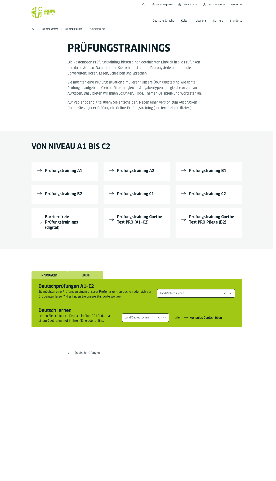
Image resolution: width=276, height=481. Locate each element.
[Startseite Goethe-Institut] (43, 12)
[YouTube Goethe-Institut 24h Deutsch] (142, 381)
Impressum (123, 475)
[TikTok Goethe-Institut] (153, 381)
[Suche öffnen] (143, 4)
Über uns (200, 20)
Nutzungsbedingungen (172, 475)
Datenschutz (144, 475)
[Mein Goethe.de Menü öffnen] (214, 4)
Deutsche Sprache (163, 20)
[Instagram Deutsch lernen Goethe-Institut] (131, 381)
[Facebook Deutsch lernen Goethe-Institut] (120, 381)
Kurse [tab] (85, 273)
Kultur (185, 20)
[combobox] (196, 291)
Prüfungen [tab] (49, 273)
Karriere (218, 20)
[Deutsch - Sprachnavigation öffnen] (236, 4)
